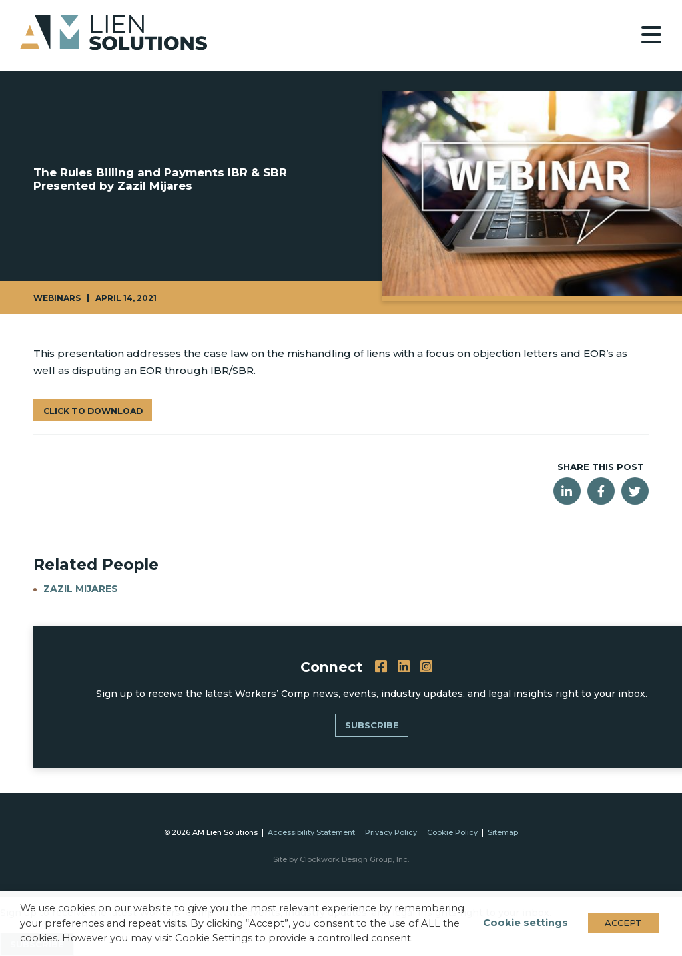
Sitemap (503, 832)
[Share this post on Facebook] (601, 491)
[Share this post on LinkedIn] (567, 491)
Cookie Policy (452, 832)
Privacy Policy (391, 832)
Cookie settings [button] (525, 923)
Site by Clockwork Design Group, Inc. (341, 859)
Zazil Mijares (81, 589)
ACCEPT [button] (623, 922)
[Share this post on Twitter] (635, 491)
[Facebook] (382, 667)
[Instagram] (427, 667)
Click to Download (92, 411)
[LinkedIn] (404, 667)
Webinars (57, 298)
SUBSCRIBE (372, 725)
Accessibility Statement (311, 832)
